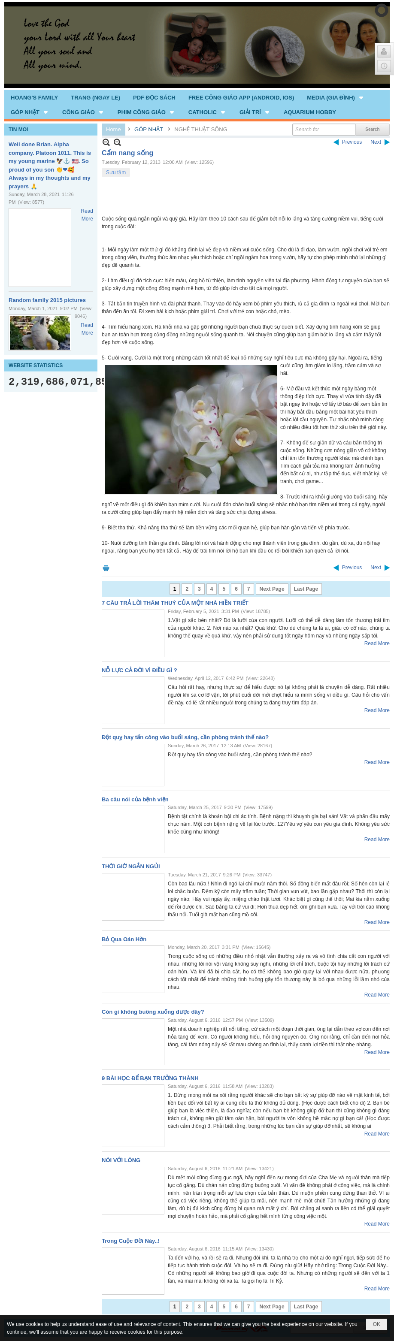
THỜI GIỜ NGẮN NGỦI (131, 866)
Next (375, 142)
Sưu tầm (116, 172)
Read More (377, 643)
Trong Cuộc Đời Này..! (131, 1241)
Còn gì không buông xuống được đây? (153, 1012)
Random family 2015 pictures (47, 300)
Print (106, 567)
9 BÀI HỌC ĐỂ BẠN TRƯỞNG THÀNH (150, 1078)
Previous (352, 142)
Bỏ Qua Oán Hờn (124, 939)
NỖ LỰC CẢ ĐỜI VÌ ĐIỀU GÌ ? (139, 670)
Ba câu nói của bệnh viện (135, 799)
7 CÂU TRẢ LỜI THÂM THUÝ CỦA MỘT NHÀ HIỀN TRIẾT (175, 603)
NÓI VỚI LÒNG (121, 1160)
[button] (335, 97)
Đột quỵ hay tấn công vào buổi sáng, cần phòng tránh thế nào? (185, 737)
